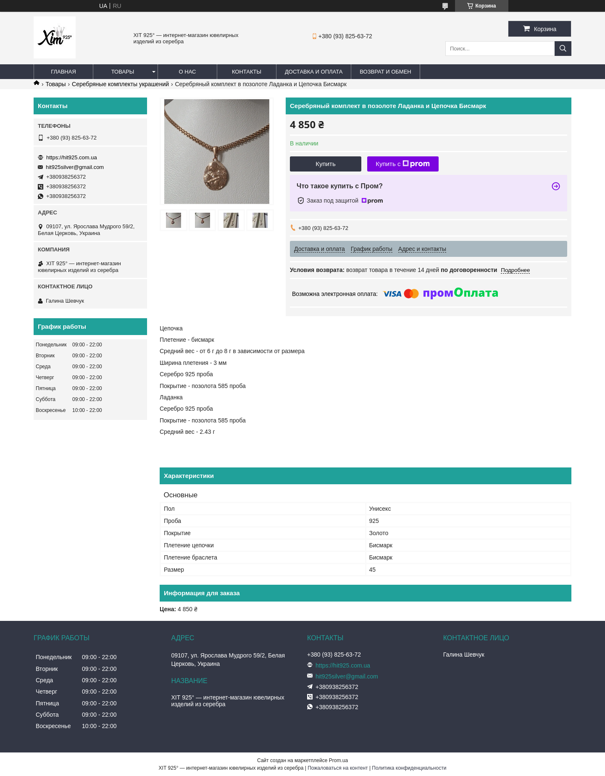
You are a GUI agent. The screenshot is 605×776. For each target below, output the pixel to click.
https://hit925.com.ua (71, 157)
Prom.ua (338, 760)
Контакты (246, 72)
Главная (63, 72)
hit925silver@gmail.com (75, 167)
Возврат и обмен (385, 72)
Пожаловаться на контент (338, 768)
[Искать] (563, 48)
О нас (187, 72)
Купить (325, 163)
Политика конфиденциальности (409, 768)
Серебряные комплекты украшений (120, 84)
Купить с (403, 164)
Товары (122, 72)
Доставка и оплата (313, 72)
